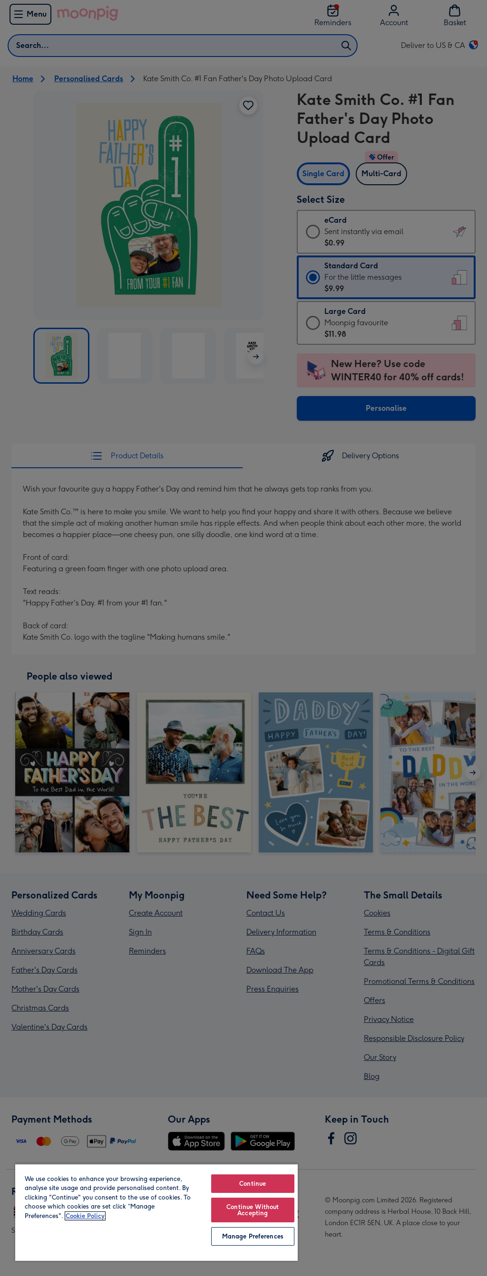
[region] (156, 1212)
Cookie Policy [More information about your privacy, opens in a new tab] (85, 1215)
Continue (252, 1183)
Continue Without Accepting (252, 1210)
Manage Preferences (252, 1236)
